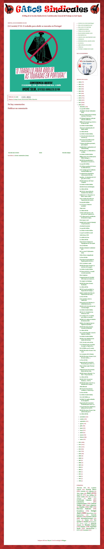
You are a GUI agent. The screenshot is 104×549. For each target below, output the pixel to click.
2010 (80, 453)
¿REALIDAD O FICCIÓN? (84, 45)
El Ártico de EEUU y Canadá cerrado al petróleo (87, 272)
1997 (80, 478)
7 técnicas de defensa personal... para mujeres (87, 144)
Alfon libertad (83, 386)
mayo (81, 430)
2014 (80, 444)
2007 (80, 460)
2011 (80, 451)
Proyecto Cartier (83, 523)
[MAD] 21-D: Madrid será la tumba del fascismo (87, 339)
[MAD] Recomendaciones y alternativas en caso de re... (87, 161)
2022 (80, 91)
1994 (80, 481)
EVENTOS (80, 43)
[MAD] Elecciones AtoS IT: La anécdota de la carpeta (87, 383)
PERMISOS (81, 39)
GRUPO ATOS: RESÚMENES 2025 (86, 37)
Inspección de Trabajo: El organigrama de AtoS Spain (87, 242)
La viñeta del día (84, 131)
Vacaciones (85, 530)
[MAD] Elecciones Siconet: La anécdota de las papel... (87, 266)
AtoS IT (79, 495)
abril (81, 432)
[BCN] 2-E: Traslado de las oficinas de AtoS (86, 312)
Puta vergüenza (83, 275)
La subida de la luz (84, 237)
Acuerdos (82, 491)
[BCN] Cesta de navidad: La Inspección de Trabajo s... (87, 290)
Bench (89, 498)
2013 (80, 447)
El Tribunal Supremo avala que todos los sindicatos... (87, 119)
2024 (80, 86)
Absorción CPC (81, 487)
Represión (34, 99)
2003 (80, 469)
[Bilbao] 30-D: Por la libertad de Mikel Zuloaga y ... (88, 157)
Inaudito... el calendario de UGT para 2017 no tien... (88, 178)
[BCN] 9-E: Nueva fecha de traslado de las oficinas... (86, 192)
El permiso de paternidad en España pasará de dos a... (87, 260)
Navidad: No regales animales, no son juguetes (87, 400)
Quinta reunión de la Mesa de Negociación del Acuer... (87, 293)
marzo (81, 435)
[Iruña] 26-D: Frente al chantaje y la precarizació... (88, 223)
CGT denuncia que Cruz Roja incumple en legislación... (87, 345)
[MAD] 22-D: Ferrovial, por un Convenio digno (87, 307)
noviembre (83, 417)
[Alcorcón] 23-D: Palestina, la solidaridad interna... (87, 303)
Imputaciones (80, 515)
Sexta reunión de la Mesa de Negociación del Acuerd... (87, 199)
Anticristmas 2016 (84, 235)
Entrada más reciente (13, 152)
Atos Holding (90, 495)
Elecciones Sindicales (84, 508)
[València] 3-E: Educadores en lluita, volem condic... (87, 195)
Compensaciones (82, 503)
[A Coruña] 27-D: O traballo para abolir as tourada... (87, 316)
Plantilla (86, 521)
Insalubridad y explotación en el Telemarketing (88, 147)
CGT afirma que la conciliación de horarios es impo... (87, 217)
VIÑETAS (80, 47)
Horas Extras (90, 513)
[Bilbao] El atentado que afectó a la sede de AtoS (88, 122)
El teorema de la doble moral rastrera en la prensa (87, 140)
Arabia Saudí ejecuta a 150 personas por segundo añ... (87, 213)
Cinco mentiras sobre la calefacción (85, 299)
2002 (80, 471)
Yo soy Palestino (84, 245)
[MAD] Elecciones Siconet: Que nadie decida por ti (87, 411)
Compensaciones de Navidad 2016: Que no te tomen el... (87, 278)
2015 (80, 442)
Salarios (82, 526)
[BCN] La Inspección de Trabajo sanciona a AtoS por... (88, 115)
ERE (91, 507)
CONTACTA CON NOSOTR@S (86, 23)
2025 (80, 84)
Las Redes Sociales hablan (86, 125)
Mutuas (78, 520)
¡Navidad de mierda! (85, 226)
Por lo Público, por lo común (87, 348)
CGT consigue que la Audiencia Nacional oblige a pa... (87, 170)
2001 (80, 474)
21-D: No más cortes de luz (86, 342)
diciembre (82, 106)
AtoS (89, 493)
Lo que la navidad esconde (86, 233)
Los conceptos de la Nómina (87, 354)
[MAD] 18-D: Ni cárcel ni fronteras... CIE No (86, 380)
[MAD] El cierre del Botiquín (87, 186)
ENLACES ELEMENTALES (85, 25)
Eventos (19, 99)
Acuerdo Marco (91, 489)
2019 (80, 98)
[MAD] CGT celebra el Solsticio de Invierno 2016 (88, 320)
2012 (80, 449)
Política (30, 99)
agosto (81, 423)
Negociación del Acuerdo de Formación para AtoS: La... (87, 363)
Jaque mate (82, 208)
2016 (80, 104)
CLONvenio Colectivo (84, 500)
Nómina (87, 520)
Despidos (82, 507)
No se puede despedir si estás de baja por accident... (87, 333)
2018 (80, 100)
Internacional (25, 99)
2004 (80, 467)
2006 (80, 462)
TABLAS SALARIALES (84, 31)
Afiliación (91, 491)
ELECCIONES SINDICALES (85, 33)
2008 (80, 458)
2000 (80, 476)
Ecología (15, 99)
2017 (80, 102)
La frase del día (83, 257)
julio (81, 426)
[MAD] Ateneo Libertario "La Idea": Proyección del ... (87, 374)
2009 (80, 456)
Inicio (40, 152)
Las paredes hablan (84, 108)
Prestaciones (93, 521)
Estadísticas (80, 511)
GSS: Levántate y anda (85, 263)
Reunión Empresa (90, 525)
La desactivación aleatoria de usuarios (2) (87, 136)
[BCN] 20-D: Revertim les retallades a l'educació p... (87, 389)
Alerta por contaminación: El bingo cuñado (87, 128)
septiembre (83, 421)
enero (81, 439)
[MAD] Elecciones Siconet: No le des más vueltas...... (88, 357)
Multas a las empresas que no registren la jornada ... (87, 323)
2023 (80, 89)
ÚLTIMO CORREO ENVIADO (85, 49)
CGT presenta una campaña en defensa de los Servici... (87, 407)
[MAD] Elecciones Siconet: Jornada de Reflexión (86, 327)
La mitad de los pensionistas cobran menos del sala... (87, 174)
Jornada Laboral (91, 516)
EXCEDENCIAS (82, 35)
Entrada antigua (66, 152)
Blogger (64, 540)
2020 (80, 95)
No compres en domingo (86, 281)
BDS (90, 496)
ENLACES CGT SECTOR (84, 27)
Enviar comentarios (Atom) (21, 155)
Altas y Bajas (80, 493)
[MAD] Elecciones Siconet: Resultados (86, 284)
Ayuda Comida (81, 496)
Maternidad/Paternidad (87, 518)
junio (81, 428)
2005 (80, 465)
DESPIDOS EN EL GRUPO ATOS (86, 41)
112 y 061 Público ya (85, 397)
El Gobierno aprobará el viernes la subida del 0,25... (88, 167)
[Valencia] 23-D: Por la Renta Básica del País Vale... (87, 370)
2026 (80, 82)
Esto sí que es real (84, 220)
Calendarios (80, 502)
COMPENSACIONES (83, 29)
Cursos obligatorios (91, 505)
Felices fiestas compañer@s (86, 255)
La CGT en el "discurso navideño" (86, 205)
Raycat (49, 540)
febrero (82, 437)
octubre (82, 419)
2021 (80, 93)
